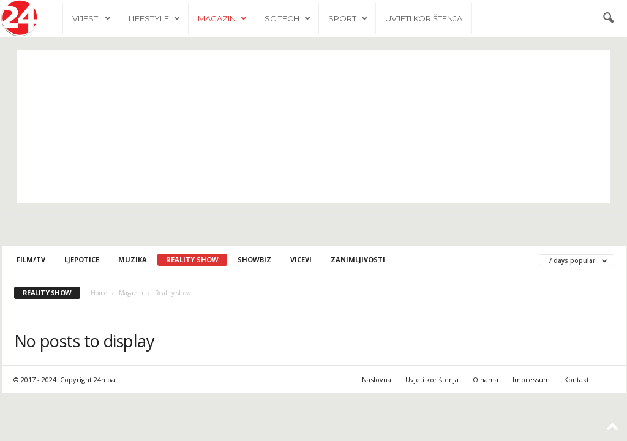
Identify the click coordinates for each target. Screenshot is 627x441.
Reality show (192, 259)
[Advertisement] (313, 126)
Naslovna (376, 379)
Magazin (222, 18)
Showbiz (254, 259)
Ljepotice (81, 259)
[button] (608, 18)
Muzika (132, 259)
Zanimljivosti (358, 259)
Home (99, 292)
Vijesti (91, 18)
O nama (485, 379)
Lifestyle (154, 18)
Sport (347, 18)
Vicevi (301, 259)
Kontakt (576, 379)
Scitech (287, 18)
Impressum (531, 379)
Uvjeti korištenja (423, 18)
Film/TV (31, 259)
